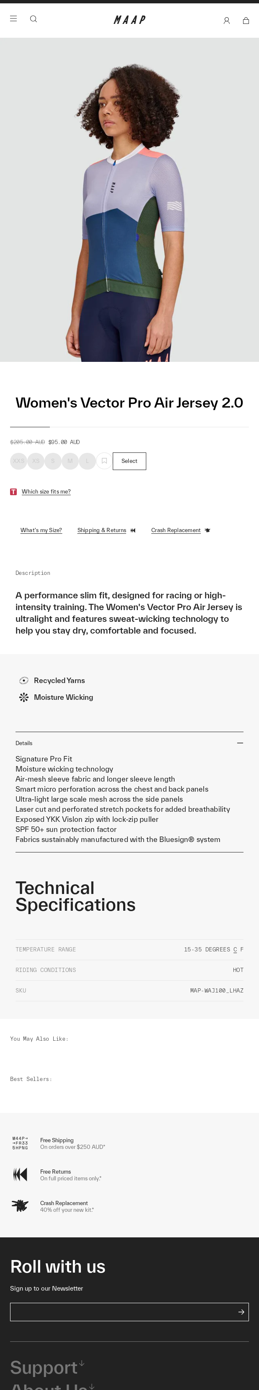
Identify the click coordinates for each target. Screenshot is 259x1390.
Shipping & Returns (107, 554)
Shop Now (127, 18)
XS (36, 484)
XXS (18, 484)
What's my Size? (41, 554)
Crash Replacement (181, 554)
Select (130, 484)
